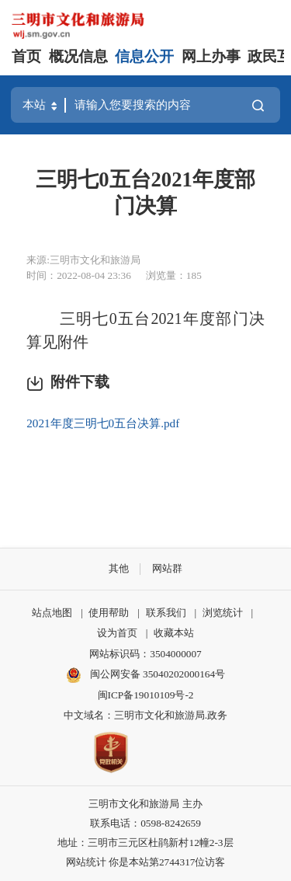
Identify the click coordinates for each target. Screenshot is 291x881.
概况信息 (78, 56)
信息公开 (144, 56)
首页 (26, 56)
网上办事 (211, 56)
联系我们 (166, 612)
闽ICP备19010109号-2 (146, 695)
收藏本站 (174, 633)
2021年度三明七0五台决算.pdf (102, 423)
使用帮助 (108, 612)
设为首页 (117, 633)
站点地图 (52, 612)
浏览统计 (223, 612)
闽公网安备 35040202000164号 (145, 675)
